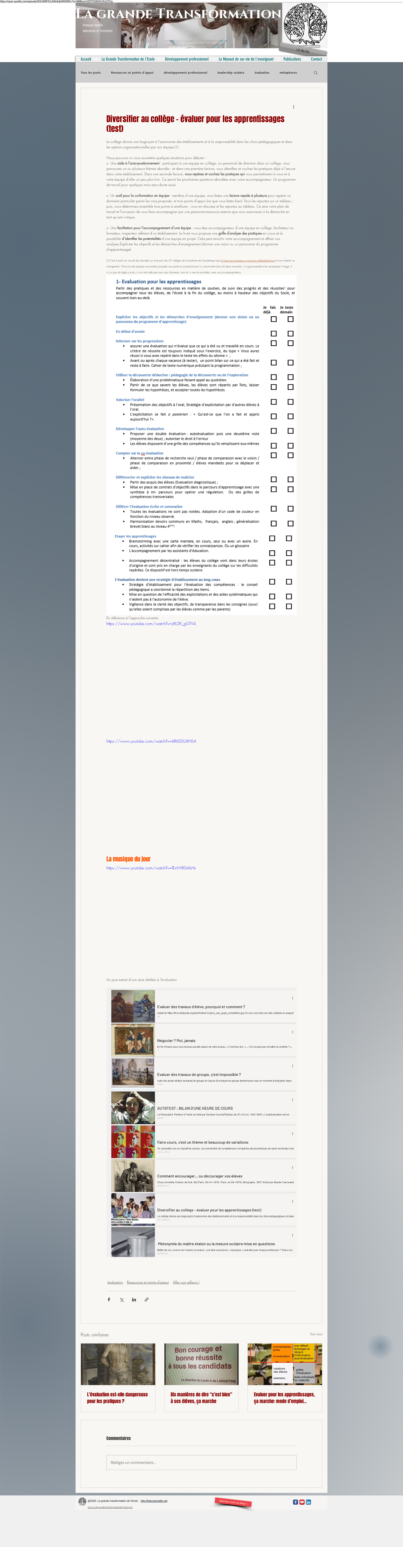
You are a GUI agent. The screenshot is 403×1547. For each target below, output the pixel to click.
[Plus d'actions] (293, 106)
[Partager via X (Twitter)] (121, 1299)
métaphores (288, 72)
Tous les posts (91, 72)
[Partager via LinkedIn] (134, 1299)
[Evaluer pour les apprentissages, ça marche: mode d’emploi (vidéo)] (285, 1364)
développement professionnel (185, 72)
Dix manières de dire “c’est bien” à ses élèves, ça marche (201, 1398)
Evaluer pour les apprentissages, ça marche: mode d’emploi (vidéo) (284, 1398)
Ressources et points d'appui (132, 72)
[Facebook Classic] (295, 1502)
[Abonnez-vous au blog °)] (233, 1502)
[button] (315, 72)
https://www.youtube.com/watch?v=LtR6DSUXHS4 (151, 741)
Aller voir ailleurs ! (186, 1282)
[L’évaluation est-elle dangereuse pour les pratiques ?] (118, 1364)
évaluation (262, 72)
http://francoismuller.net (154, 1501)
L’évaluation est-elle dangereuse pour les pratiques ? (117, 1398)
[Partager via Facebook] (108, 1299)
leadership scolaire (230, 72)
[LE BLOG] (303, 51)
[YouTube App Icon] (302, 1502)
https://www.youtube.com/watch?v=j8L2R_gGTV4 (151, 623)
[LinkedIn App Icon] (308, 1502)
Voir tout (316, 1333)
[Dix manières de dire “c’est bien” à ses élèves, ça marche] (201, 1364)
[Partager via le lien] (146, 1299)
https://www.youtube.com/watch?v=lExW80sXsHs (151, 868)
